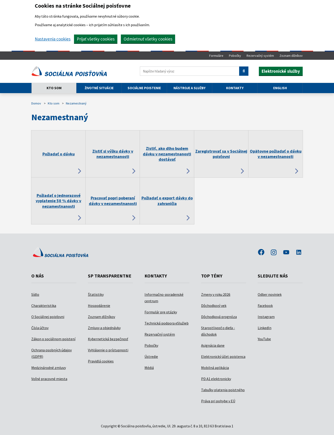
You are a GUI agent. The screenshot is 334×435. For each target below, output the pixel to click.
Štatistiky (96, 294)
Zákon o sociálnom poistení (53, 339)
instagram (274, 252)
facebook (261, 252)
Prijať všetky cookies (96, 39)
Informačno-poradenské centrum (164, 297)
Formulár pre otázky (161, 312)
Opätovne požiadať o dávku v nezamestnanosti (276, 153)
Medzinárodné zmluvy (48, 367)
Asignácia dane (213, 345)
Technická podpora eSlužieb (167, 323)
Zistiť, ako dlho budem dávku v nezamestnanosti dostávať (167, 154)
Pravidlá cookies (101, 361)
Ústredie (151, 356)
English (280, 88)
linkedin (299, 252)
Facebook (265, 305)
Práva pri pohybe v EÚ (218, 401)
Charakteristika (43, 305)
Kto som (54, 88)
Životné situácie (99, 88)
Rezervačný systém (260, 56)
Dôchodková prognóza (219, 316)
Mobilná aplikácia (215, 367)
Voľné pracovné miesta (49, 378)
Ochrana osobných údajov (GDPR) (51, 353)
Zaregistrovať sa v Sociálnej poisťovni (221, 153)
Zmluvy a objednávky (104, 327)
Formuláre (216, 56)
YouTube (264, 339)
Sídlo (35, 294)
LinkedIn (264, 327)
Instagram (266, 316)
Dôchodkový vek (213, 305)
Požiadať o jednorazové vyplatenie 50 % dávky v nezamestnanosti (58, 201)
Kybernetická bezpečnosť (108, 339)
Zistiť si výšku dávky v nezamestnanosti (112, 153)
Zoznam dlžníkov (291, 56)
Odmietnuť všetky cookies (148, 39)
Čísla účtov (39, 327)
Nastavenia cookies (53, 39)
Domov (36, 103)
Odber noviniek (270, 294)
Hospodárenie (99, 305)
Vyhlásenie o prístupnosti (108, 350)
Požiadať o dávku (58, 154)
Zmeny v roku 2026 (215, 294)
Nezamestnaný (76, 103)
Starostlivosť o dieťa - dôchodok (218, 331)
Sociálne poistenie (144, 88)
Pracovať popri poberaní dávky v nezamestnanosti (113, 200)
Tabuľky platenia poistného (223, 390)
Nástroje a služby (189, 88)
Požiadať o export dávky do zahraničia (167, 200)
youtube (286, 252)
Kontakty (235, 88)
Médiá (149, 367)
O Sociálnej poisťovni (47, 316)
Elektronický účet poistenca (223, 356)
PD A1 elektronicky (216, 378)
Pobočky (235, 56)
